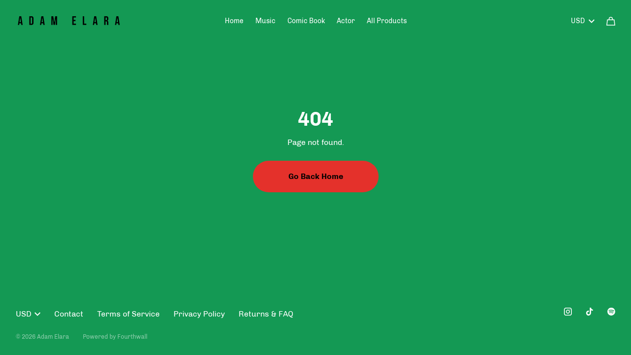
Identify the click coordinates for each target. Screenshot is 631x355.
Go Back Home (315, 176)
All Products (387, 21)
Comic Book (306, 21)
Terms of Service (128, 314)
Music (265, 21)
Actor (346, 21)
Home (234, 21)
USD (583, 21)
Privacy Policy (199, 314)
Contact (68, 314)
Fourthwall (132, 336)
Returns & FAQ (266, 314)
